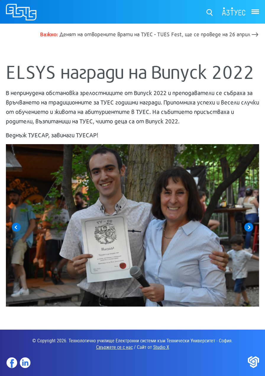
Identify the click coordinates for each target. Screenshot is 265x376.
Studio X (161, 347)
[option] (132, 225)
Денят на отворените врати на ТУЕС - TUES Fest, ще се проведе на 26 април (145, 34)
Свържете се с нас (114, 347)
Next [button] (248, 227)
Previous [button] (16, 227)
